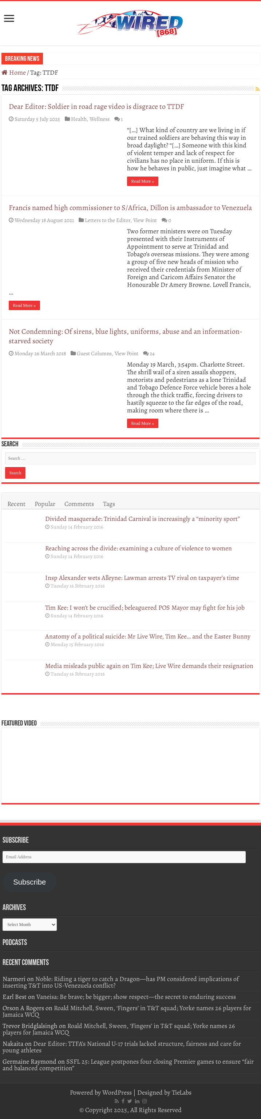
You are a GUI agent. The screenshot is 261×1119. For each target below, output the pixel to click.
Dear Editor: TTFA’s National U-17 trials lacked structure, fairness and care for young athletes (122, 1047)
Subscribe (29, 882)
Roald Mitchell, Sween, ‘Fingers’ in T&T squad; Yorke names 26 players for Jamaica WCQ (127, 1011)
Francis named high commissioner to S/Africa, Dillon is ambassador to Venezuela (130, 208)
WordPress (117, 1092)
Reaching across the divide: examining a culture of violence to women (139, 548)
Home (13, 72)
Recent (16, 503)
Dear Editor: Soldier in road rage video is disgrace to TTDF (96, 106)
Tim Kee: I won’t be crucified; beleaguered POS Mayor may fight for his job (145, 607)
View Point (145, 220)
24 (152, 353)
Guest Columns (94, 353)
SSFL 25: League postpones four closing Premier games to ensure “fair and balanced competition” (128, 1064)
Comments (79, 503)
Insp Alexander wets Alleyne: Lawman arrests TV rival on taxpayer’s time (142, 577)
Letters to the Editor (107, 220)
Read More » (142, 181)
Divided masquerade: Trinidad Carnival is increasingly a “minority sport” (142, 518)
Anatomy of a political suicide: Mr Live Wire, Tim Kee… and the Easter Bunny (147, 636)
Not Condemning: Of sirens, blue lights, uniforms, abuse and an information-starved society (125, 336)
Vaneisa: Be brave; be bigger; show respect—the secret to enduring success (136, 996)
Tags (109, 503)
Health (79, 119)
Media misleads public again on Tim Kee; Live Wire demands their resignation (149, 665)
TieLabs (181, 1092)
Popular (45, 503)
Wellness (100, 119)
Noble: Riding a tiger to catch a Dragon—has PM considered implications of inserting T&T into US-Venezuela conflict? (121, 982)
